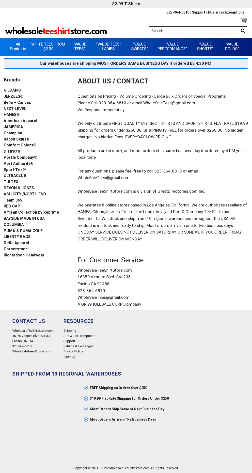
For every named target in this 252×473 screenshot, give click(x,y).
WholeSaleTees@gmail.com (32, 351)
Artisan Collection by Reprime (31, 212)
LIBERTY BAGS (17, 236)
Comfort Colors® (20, 145)
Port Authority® (18, 163)
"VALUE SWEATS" (139, 46)
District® (12, 151)
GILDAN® (12, 90)
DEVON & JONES (19, 188)
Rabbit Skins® (17, 139)
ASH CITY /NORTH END (25, 194)
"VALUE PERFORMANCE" (172, 46)
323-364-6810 (178, 12)
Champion (13, 133)
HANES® (12, 114)
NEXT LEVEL (15, 108)
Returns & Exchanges (78, 346)
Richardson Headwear (24, 255)
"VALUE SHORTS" (205, 46)
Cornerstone (16, 249)
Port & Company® (20, 157)
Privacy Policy (73, 351)
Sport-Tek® (15, 170)
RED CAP (12, 206)
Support (198, 12)
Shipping (69, 330)
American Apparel (20, 121)
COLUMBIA (14, 224)
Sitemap (69, 356)
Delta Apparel (16, 243)
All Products (18, 46)
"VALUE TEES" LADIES (108, 46)
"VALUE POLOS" (232, 46)
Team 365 (13, 200)
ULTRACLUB (15, 175)
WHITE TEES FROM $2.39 (48, 46)
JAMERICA (13, 127)
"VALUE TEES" (79, 46)
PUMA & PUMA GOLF (23, 231)
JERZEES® (13, 96)
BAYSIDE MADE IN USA (24, 218)
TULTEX (11, 182)
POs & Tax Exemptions (226, 12)
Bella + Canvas (17, 102)
